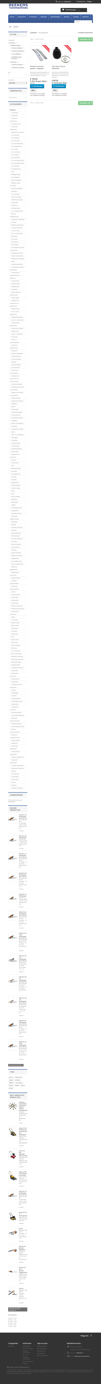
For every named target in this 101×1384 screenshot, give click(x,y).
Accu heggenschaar (16, 146)
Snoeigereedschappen (17, 417)
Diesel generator (15, 536)
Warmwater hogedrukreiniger (14, 588)
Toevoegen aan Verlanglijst (37, 93)
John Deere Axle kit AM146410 (58, 67)
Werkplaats (14, 420)
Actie (12, 171)
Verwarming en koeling (17, 429)
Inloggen (89, 1)
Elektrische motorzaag (17, 656)
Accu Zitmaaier (15, 166)
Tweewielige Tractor (16, 507)
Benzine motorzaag (16, 653)
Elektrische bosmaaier (17, 199)
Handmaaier (14, 628)
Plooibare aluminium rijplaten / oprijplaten (37, 67)
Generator (14, 477)
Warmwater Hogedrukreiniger (14, 518)
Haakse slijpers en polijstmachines (15, 294)
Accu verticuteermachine (17, 163)
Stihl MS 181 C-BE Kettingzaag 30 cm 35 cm (23, 935)
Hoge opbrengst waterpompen (15, 753)
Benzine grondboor (16, 544)
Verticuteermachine (16, 513)
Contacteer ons (81, 1)
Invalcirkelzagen (15, 446)
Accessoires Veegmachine (14, 128)
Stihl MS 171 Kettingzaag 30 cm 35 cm (23, 855)
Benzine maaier (15, 622)
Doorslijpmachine (15, 208)
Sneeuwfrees (14, 681)
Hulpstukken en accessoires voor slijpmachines (14, 303)
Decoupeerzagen (15, 443)
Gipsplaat (13, 362)
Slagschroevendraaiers (17, 401)
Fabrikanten (16, 91)
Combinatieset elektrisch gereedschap (17, 268)
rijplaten (11, 1082)
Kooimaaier (14, 631)
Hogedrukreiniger (15, 485)
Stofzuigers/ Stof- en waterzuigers (16, 686)
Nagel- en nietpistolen (17, 334)
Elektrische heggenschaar (13, 568)
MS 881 (11, 1088)
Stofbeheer (14, 403)
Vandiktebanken (15, 286)
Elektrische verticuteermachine (15, 736)
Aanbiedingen (55, 17)
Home (12, 17)
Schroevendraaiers (16, 359)
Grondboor (14, 541)
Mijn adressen (41, 1351)
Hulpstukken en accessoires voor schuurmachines (14, 378)
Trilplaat (13, 505)
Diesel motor (14, 642)
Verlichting (14, 426)
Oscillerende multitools (17, 328)
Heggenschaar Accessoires (14, 574)
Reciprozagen (15, 451)
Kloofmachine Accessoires (14, 613)
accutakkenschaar (16, 169)
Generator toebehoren (17, 538)
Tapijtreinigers (15, 693)
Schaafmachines (15, 283)
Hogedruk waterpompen (17, 757)
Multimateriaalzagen (16, 448)
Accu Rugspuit (15, 154)
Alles (12, 465)
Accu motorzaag (15, 152)
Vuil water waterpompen (17, 765)
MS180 (17, 1085)
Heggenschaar (15, 482)
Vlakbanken (14, 289)
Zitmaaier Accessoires (17, 527)
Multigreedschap (15, 665)
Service (66, 17)
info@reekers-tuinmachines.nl (82, 1356)
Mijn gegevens (41, 1353)
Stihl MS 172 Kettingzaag (23, 895)
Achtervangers (15, 776)
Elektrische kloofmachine (17, 608)
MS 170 (11, 1077)
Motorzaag (14, 499)
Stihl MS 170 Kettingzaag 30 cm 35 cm (23, 816)
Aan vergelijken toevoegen (37, 95)
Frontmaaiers (14, 779)
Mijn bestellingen (42, 1346)
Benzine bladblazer (16, 180)
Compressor (14, 205)
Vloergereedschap (16, 356)
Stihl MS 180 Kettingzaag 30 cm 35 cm (23, 874)
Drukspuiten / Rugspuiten (18, 219)
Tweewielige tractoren (17, 701)
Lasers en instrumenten (17, 320)
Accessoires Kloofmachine (14, 120)
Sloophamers (14, 242)
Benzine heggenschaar (17, 564)
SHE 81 (21, 1288)
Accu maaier (14, 149)
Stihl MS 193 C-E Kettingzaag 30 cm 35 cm (23, 979)
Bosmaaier (14, 191)
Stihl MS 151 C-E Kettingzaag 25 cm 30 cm (23, 958)
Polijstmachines (15, 309)
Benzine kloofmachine (17, 606)
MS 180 (11, 1085)
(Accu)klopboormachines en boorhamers (17, 249)
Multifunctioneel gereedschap (15, 324)
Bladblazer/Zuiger (16, 468)
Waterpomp (14, 521)
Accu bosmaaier (15, 140)
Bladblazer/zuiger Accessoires (15, 184)
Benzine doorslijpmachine (14, 215)
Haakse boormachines (17, 256)
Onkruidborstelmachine (17, 667)
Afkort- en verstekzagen (17, 434)
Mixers (13, 261)
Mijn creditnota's (42, 1348)
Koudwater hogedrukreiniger (14, 582)
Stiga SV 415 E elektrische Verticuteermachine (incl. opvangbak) (24, 1131)
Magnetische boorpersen (17, 258)
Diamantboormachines (17, 253)
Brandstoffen (14, 202)
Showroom (22, 17)
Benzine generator (16, 533)
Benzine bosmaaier (16, 197)
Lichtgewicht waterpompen (14, 761)
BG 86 (21, 1228)
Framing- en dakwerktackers (14, 346)
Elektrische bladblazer (17, 188)
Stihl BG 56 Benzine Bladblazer (22, 1248)
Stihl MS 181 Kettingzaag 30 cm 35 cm (23, 913)
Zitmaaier (13, 524)
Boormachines (15, 244)
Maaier (13, 491)
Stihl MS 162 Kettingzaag (23, 836)
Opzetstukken (15, 409)
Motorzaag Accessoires (17, 659)
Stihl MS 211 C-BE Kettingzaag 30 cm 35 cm (23, 1044)
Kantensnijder (15, 597)
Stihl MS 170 (18, 1077)
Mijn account (42, 1343)
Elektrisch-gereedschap (17, 225)
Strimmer (13, 690)
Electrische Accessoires (17, 132)
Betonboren (14, 236)
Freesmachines (15, 281)
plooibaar (17, 1080)
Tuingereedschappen (16, 412)
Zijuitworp (13, 785)
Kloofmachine (14, 603)
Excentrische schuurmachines (14, 372)
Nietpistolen (14, 350)
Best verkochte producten (17, 1096)
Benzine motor (15, 639)
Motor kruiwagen (15, 496)
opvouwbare (19, 1082)
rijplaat (11, 1080)
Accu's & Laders (15, 230)
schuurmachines (15, 367)
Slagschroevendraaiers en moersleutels (16, 394)
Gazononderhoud (15, 415)
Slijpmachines (15, 331)
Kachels (13, 592)
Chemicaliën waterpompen (14, 747)
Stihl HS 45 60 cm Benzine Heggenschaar (23, 1270)
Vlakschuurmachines (16, 384)
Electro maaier (15, 625)
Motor (12, 493)
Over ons (25, 1355)
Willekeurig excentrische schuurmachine (17, 388)
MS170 (23, 1085)
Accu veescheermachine (17, 160)
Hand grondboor (15, 547)
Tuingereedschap (15, 698)
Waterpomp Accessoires (17, 768)
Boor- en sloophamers (17, 233)
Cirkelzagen (14, 440)
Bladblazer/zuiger (15, 174)
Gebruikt (44, 17)
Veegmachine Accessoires (14, 708)
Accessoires (14, 115)
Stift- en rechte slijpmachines (14, 313)
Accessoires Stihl (15, 124)
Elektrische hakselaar (17, 555)
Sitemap (25, 1363)
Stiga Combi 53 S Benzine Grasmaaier (23, 1173)
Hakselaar (14, 479)
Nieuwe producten (15, 809)
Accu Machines (15, 135)
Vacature (85, 17)
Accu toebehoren (15, 157)
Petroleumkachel (15, 594)
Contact (76, 17)
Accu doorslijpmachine (17, 143)
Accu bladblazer (15, 138)
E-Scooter (14, 222)
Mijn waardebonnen (42, 1355)
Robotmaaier (14, 502)
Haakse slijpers (15, 297)
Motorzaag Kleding (16, 662)
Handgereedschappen (17, 317)
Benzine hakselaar (16, 552)
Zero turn (13, 782)
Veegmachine (14, 510)
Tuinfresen (14, 695)
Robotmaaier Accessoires (14, 675)
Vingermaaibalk (15, 740)
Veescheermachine (16, 712)
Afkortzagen (14, 437)
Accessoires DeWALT (17, 228)
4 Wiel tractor (14, 112)
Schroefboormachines (17, 264)
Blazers (13, 406)
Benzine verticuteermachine (15, 731)
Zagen (13, 432)
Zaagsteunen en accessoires (15, 456)
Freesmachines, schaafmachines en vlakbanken (15, 275)
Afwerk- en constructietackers (14, 341)
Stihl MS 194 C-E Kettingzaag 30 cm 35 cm (23, 1000)
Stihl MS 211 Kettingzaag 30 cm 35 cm (23, 1022)
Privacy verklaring (28, 1361)
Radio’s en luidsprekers (17, 423)
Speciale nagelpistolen (17, 353)
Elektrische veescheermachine (15, 719)
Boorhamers (14, 239)
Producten (33, 17)
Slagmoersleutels (15, 398)
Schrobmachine (15, 679)
